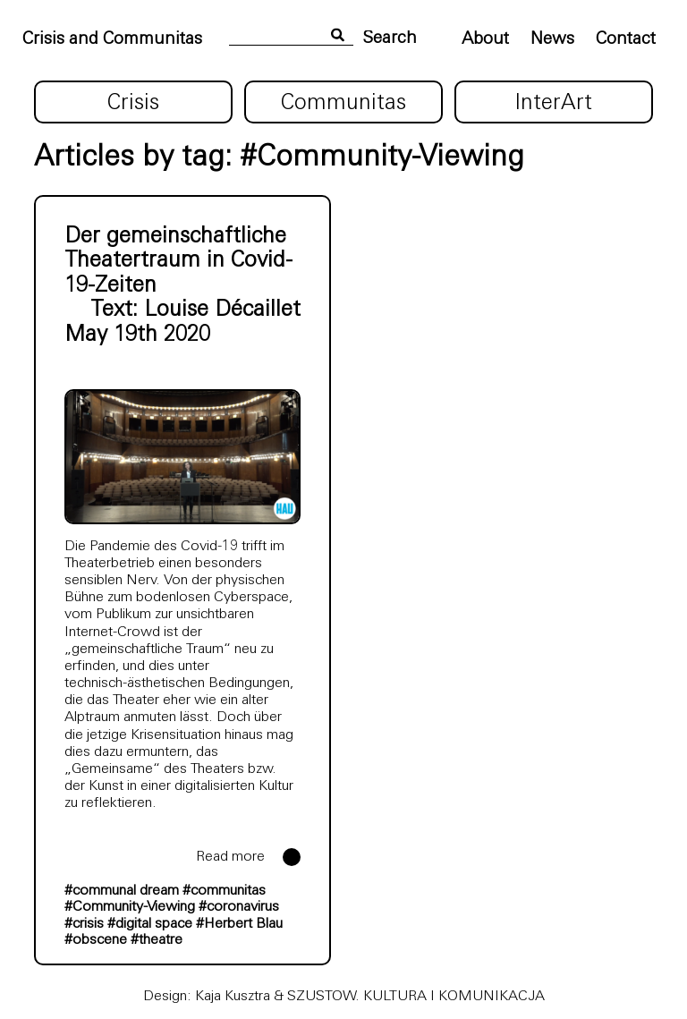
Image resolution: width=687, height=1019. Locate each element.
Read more (230, 857)
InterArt (553, 104)
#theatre (156, 940)
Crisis (133, 104)
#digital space (149, 924)
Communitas (343, 104)
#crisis (84, 924)
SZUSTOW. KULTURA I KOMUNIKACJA (416, 996)
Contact (626, 39)
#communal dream (121, 891)
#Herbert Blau (239, 924)
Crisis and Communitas (112, 39)
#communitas (224, 891)
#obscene (95, 940)
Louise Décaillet (222, 310)
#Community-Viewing (129, 907)
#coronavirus (239, 907)
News (552, 39)
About (485, 39)
